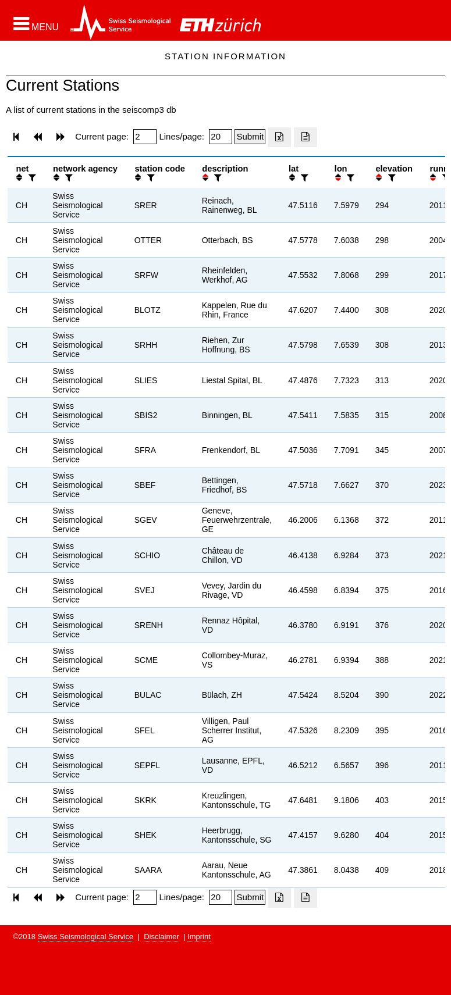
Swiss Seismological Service (86, 936)
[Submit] (250, 136)
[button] (36, 24)
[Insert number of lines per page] (220, 136)
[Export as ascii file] (305, 137)
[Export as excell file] (279, 137)
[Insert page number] (145, 136)
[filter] (31, 178)
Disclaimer (161, 936)
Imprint (199, 936)
